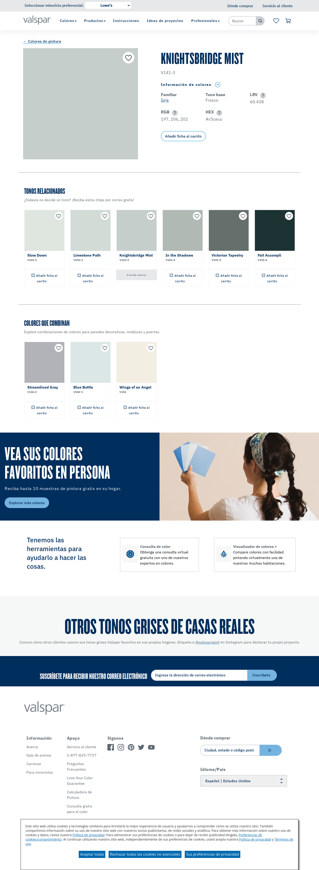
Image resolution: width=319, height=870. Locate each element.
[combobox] (242, 20)
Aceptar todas (92, 854)
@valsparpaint (207, 642)
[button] (262, 95)
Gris (165, 100)
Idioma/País (213, 769)
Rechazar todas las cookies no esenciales (145, 854)
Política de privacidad (88, 835)
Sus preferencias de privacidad (212, 854)
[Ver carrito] (288, 21)
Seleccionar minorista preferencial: (54, 5)
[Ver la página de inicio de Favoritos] (276, 21)
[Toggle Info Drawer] (217, 85)
